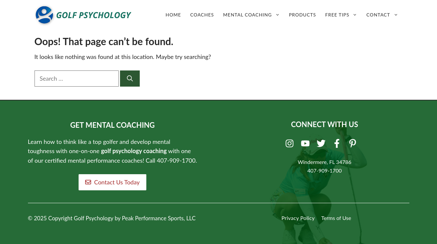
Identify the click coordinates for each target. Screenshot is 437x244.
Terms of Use (336, 218)
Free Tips (343, 15)
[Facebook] (337, 145)
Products (302, 14)
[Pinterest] (353, 145)
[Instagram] (290, 145)
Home (173, 14)
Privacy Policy (298, 218)
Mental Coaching (253, 15)
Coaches (202, 14)
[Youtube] (306, 145)
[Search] (130, 78)
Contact (384, 15)
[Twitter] (322, 145)
